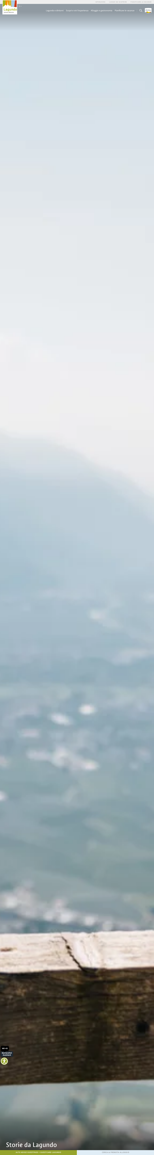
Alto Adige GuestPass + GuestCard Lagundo (38, 1152)
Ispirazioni (100, 2)
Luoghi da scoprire (118, 2)
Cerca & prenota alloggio (115, 1152)
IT (20, 6)
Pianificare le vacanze (141, 2)
